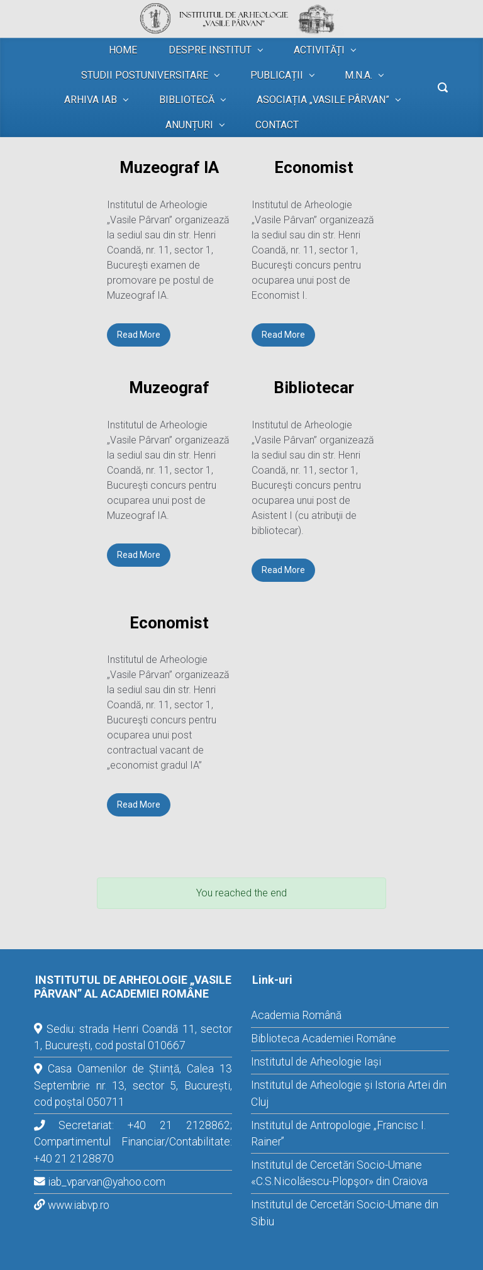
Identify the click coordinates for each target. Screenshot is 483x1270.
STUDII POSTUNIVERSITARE (144, 75)
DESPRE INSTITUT (210, 50)
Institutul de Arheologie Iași (316, 1062)
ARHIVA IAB (90, 100)
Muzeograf (169, 387)
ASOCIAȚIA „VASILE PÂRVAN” (323, 100)
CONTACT (277, 125)
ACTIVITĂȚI (319, 50)
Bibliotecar (314, 387)
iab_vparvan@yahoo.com (106, 1182)
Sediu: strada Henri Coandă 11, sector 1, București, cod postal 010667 (133, 1037)
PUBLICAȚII (276, 75)
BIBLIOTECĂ (186, 100)
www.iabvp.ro (78, 1205)
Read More (138, 335)
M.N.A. (358, 75)
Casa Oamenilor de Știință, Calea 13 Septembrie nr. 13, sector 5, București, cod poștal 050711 (133, 1085)
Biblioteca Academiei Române (323, 1038)
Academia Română (296, 1015)
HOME (123, 50)
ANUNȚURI (189, 125)
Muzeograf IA (169, 167)
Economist (313, 167)
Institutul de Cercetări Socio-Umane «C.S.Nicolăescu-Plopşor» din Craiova (339, 1173)
